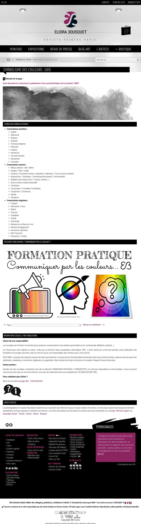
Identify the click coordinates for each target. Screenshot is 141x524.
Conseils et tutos (23, 60)
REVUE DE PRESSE (61, 49)
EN (5, 2)
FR (2, 2)
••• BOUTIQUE (123, 49)
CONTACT (106, 2)
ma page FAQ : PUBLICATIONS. (30, 381)
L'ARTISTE (103, 49)
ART (12, 60)
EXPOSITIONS (36, 49)
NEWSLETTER (134, 2)
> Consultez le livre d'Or (126, 464)
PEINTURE (16, 49)
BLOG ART (84, 49)
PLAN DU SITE (119, 2)
